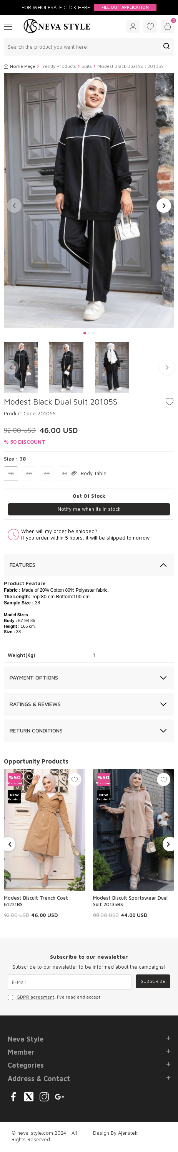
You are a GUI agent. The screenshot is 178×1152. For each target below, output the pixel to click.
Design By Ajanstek (115, 1133)
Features (22, 564)
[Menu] (8, 26)
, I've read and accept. (54, 997)
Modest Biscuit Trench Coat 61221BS (36, 901)
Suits (87, 66)
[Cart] (167, 26)
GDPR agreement (35, 997)
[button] (84, 333)
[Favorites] (150, 26)
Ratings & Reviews (35, 704)
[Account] (133, 26)
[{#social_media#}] (13, 1097)
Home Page (19, 66)
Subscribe (153, 981)
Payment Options (34, 677)
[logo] (56, 26)
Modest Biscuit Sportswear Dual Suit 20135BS (130, 901)
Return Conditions (36, 730)
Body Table (89, 473)
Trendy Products (58, 66)
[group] (89, 200)
